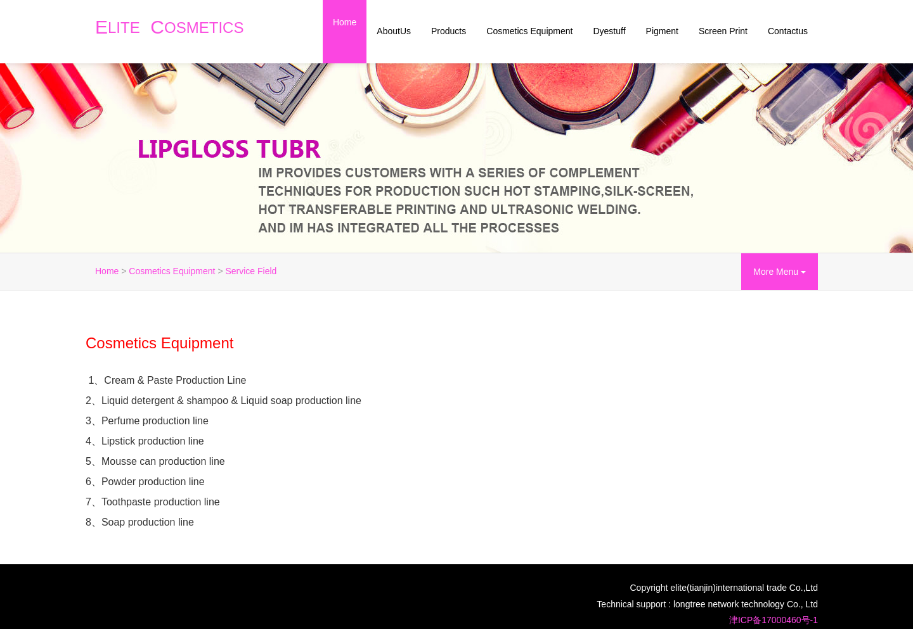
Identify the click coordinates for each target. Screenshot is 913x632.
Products (448, 31)
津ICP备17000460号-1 (773, 620)
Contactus (788, 31)
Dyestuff (609, 31)
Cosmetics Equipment (529, 31)
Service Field (250, 271)
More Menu (779, 272)
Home (344, 22)
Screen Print (723, 31)
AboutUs (394, 31)
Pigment (662, 31)
